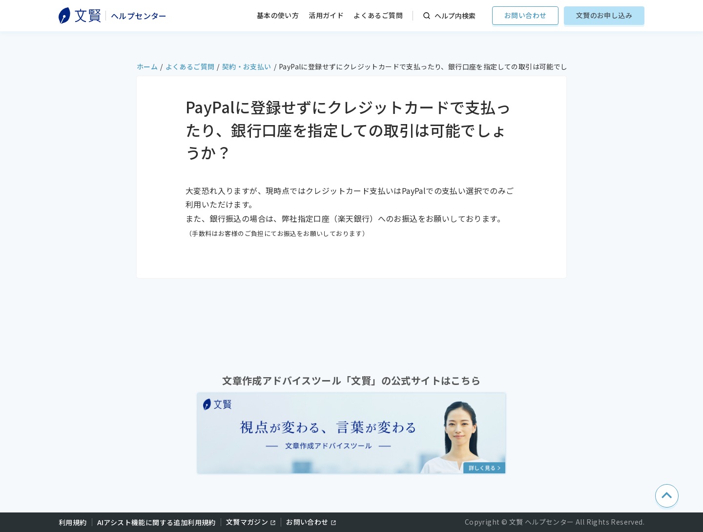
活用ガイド (326, 15)
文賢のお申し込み (604, 15)
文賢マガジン (247, 522)
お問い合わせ (525, 15)
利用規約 (73, 522)
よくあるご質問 (378, 15)
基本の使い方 (278, 15)
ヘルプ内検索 (455, 16)
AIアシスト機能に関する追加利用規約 (156, 522)
